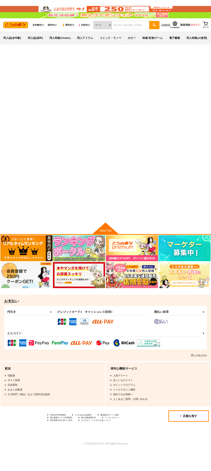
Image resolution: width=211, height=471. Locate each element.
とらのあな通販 (10, 68)
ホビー (132, 50)
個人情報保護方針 (98, 436)
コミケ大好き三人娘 (111, 87)
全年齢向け (38, 37)
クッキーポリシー (127, 436)
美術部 (129, 87)
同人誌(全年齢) (12, 50)
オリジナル (27, 79)
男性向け (68, 37)
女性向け (84, 37)
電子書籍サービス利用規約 (65, 436)
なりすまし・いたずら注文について (108, 439)
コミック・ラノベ (110, 50)
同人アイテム (85, 50)
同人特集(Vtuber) (59, 50)
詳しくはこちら (199, 372)
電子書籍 (174, 50)
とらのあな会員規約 (91, 432)
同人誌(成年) (35, 50)
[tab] (66, 128)
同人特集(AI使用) (196, 50)
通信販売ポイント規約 (123, 432)
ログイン (195, 37)
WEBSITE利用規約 (60, 432)
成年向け (52, 37)
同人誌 (27, 68)
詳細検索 (165, 37)
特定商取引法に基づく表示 (65, 439)
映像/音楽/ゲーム (152, 50)
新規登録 (185, 37)
